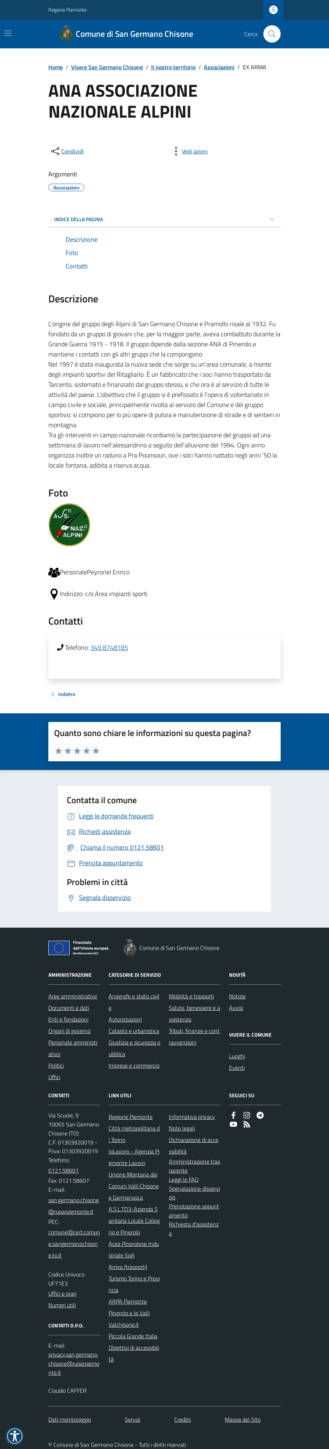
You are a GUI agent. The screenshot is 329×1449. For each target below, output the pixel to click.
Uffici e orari (62, 1293)
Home (55, 67)
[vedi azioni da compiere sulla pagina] (189, 151)
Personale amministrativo (73, 1048)
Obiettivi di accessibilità (134, 1353)
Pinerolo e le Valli (129, 1313)
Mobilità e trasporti (191, 996)
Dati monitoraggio (69, 1419)
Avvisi (236, 1007)
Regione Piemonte (67, 9)
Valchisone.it (124, 1324)
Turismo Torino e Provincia (134, 1284)
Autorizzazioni (125, 1019)
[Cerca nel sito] (269, 34)
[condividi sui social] (66, 151)
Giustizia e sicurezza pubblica (134, 1048)
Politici (56, 1065)
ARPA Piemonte (128, 1301)
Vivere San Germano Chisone (107, 67)
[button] (14, 1436)
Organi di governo (69, 1030)
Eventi (237, 1067)
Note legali (182, 1128)
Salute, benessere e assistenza (194, 1013)
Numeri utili (62, 1305)
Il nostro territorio (173, 67)
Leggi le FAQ (184, 1179)
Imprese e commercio (134, 1065)
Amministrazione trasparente (194, 1166)
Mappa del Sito (242, 1419)
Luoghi (237, 1056)
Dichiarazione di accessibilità (193, 1145)
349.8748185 (109, 647)
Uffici (54, 1077)
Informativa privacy (192, 1116)
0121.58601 (63, 1170)
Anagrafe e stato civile (134, 1002)
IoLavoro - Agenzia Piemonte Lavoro (134, 1157)
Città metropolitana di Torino (134, 1134)
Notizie (237, 996)
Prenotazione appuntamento (194, 1211)
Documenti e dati (68, 1007)
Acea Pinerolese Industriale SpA (134, 1249)
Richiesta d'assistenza (194, 1229)
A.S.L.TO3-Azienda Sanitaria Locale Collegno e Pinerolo (134, 1220)
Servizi (132, 1419)
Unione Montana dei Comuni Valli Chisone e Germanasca (134, 1186)
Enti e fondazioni (68, 1019)
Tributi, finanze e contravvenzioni (194, 1036)
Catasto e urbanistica (134, 1030)
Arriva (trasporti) (128, 1266)
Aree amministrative (72, 996)
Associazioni (219, 67)
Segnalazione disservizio (194, 1193)
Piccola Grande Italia (133, 1336)
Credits (182, 1419)
